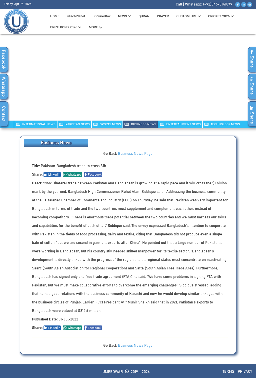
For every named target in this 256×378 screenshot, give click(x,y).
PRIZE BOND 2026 (65, 27)
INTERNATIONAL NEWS (36, 124)
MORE (95, 27)
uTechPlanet (76, 16)
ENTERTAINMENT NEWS (180, 124)
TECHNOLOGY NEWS (222, 124)
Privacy (245, 371)
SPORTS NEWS (107, 124)
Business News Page (135, 154)
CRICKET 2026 (221, 16)
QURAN (144, 16)
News (124, 16)
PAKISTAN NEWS (74, 124)
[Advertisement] (128, 80)
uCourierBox (101, 16)
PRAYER (163, 16)
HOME (55, 16)
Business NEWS (140, 124)
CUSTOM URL (188, 16)
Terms (228, 371)
